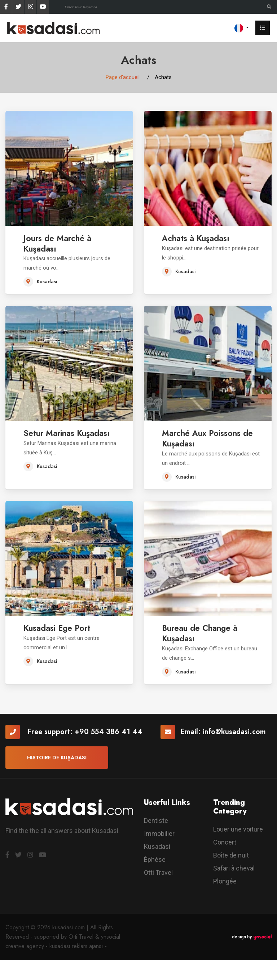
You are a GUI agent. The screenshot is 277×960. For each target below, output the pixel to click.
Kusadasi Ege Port (59, 627)
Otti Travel (158, 872)
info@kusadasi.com (234, 731)
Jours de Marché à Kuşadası (59, 243)
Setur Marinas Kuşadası (70, 433)
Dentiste (156, 820)
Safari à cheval (234, 868)
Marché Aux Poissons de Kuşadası (211, 438)
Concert (224, 842)
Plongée (225, 881)
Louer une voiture (238, 829)
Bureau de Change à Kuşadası (203, 633)
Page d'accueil (123, 77)
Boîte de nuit (231, 855)
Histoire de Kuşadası (57, 757)
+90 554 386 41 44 (108, 731)
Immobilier (159, 833)
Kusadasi (157, 846)
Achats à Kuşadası (198, 238)
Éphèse (155, 859)
